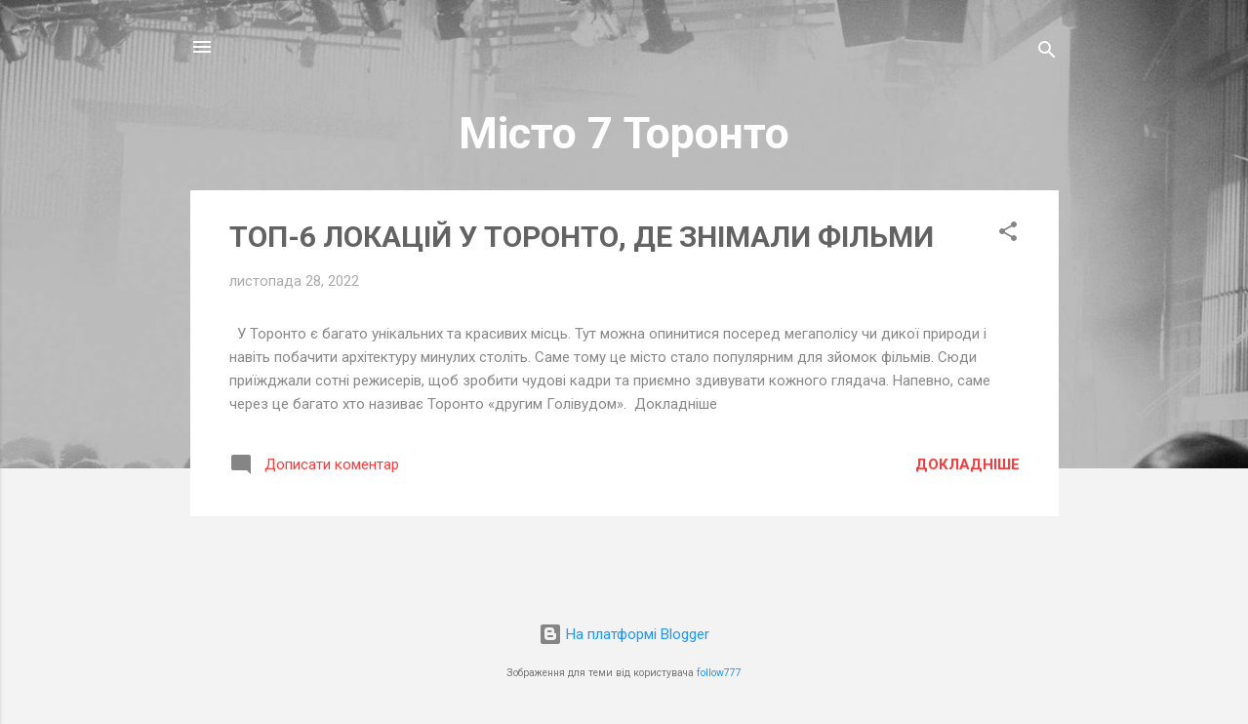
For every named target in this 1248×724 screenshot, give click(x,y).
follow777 (719, 672)
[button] (1008, 235)
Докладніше (967, 464)
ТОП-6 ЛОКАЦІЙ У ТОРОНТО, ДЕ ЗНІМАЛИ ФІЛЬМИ (581, 237)
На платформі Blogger (624, 634)
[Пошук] (1047, 53)
